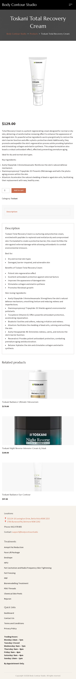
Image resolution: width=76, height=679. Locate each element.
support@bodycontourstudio (25, 532)
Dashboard (9, 613)
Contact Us (9, 618)
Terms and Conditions (14, 623)
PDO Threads (10, 588)
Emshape (8, 557)
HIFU (6, 562)
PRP (6, 578)
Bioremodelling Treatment (16, 583)
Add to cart (18, 190)
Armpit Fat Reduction (13, 547)
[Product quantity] (5, 190)
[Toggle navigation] (70, 4)
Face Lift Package (12, 552)
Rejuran (7, 598)
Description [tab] (12, 211)
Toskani (14, 198)
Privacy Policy (10, 628)
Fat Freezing (9, 573)
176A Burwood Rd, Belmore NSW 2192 (23, 521)
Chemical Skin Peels (13, 593)
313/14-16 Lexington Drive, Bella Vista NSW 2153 (28, 518)
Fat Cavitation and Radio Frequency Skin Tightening (27, 568)
